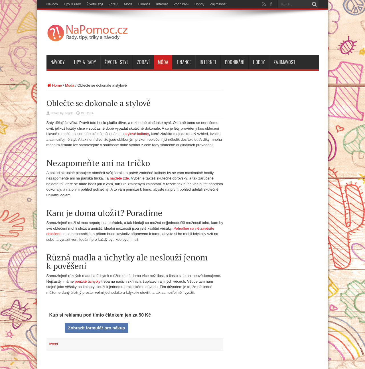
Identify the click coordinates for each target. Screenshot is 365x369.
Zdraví (113, 4)
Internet (162, 4)
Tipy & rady (72, 4)
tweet (53, 344)
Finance (144, 4)
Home (54, 85)
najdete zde (119, 178)
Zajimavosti (218, 4)
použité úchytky (87, 281)
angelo (69, 113)
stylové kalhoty (137, 134)
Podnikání (180, 4)
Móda (128, 4)
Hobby (199, 4)
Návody (52, 4)
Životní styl (94, 4)
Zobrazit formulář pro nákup (96, 327)
